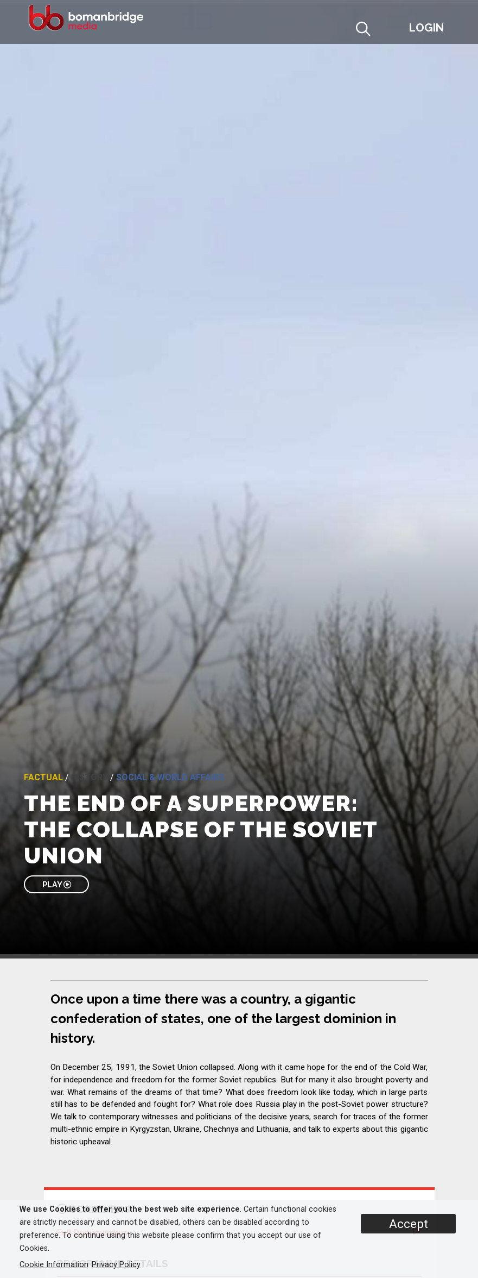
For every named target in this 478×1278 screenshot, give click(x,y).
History (89, 777)
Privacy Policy (116, 1264)
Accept (408, 1224)
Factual (43, 777)
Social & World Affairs (170, 777)
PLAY (56, 884)
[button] (389, 30)
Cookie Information (54, 1264)
